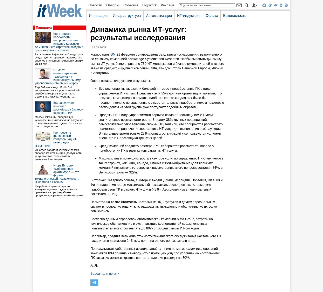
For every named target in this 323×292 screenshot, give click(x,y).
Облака (212, 16)
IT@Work (149, 5)
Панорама (44, 27)
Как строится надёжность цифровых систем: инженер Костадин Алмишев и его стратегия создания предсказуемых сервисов (59, 42)
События (130, 5)
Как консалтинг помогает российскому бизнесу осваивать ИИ (68, 107)
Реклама (167, 5)
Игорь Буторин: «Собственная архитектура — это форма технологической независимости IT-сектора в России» (57, 174)
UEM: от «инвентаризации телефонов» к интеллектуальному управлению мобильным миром (58, 76)
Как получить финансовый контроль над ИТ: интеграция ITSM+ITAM (56, 139)
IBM (113, 54)
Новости (95, 5)
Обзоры (112, 5)
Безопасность (234, 16)
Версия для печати (104, 273)
